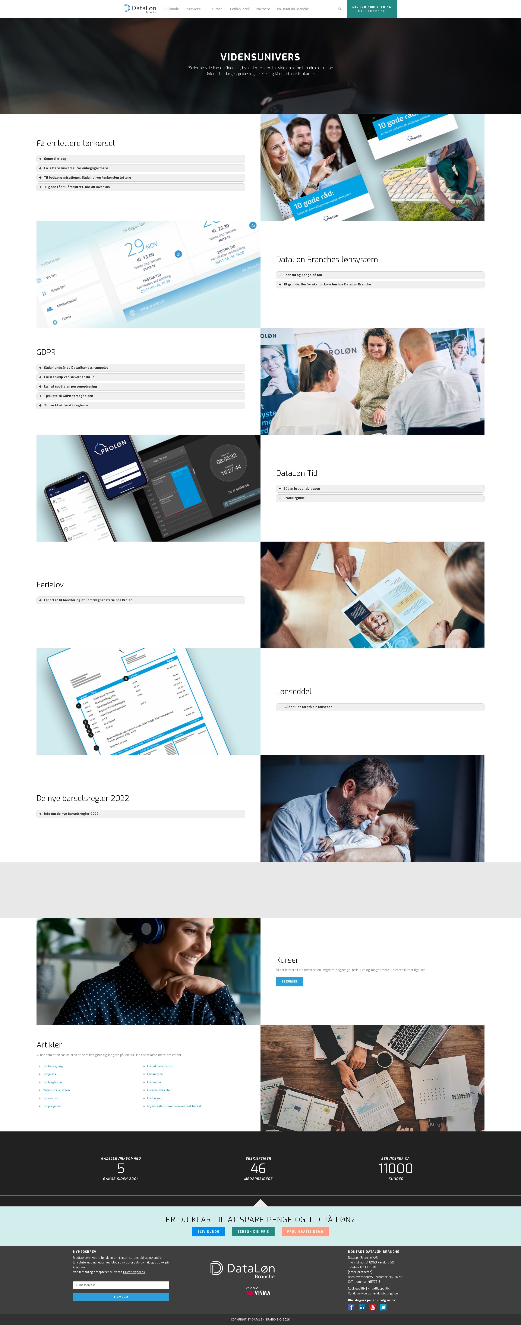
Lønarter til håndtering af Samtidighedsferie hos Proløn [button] (85, 600)
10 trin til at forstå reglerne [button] (63, 405)
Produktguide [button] (291, 498)
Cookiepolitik (356, 1289)
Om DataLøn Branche (292, 9)
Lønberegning (53, 1066)
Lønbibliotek (240, 9)
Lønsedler (154, 1082)
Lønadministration (160, 1066)
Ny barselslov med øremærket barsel (174, 1106)
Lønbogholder (53, 1082)
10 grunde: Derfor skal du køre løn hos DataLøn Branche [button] (324, 284)
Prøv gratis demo (305, 1232)
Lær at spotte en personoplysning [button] (67, 387)
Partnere (263, 9)
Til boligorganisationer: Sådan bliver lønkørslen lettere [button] (84, 178)
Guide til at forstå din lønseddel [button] (306, 707)
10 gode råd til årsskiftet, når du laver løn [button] (74, 187)
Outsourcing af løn (56, 1090)
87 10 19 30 (368, 1267)
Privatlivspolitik (134, 1272)
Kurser (216, 9)
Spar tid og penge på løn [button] (300, 275)
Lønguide (49, 1074)
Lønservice (155, 1074)
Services (193, 9)
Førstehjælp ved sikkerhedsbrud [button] (66, 377)
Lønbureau (154, 1098)
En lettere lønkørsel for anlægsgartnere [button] (73, 168)
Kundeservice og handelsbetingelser (373, 1293)
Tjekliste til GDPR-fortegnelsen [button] (65, 396)
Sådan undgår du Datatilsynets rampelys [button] (73, 368)
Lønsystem (51, 1098)
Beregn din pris (253, 1232)
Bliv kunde (170, 9)
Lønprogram (52, 1106)
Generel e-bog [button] (52, 159)
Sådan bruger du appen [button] (299, 489)
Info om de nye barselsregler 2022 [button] (68, 814)
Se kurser (289, 981)
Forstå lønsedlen (159, 1090)
